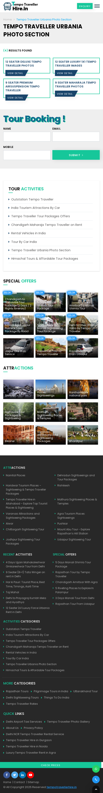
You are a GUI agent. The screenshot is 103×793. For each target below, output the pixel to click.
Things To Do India (55, 697)
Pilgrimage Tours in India (49, 691)
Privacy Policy (32, 728)
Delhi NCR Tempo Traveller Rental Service (33, 734)
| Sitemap (32, 782)
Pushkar (62, 523)
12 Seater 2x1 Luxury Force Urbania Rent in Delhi (28, 610)
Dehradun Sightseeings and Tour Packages (76, 477)
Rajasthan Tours (16, 691)
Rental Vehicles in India (28, 233)
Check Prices (50, 765)
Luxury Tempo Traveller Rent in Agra (29, 753)
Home (7, 19)
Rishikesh (63, 485)
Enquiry (85, 6)
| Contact (19, 782)
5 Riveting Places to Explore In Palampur (74, 590)
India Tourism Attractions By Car (35, 208)
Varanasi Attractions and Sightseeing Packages (23, 516)
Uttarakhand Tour (84, 691)
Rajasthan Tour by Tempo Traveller (72, 574)
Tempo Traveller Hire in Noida (25, 746)
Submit (76, 155)
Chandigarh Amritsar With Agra (76, 582)
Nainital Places (15, 475)
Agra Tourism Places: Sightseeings (71, 516)
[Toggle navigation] (97, 6)
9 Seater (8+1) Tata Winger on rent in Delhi (25, 574)
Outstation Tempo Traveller (32, 199)
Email (56, 128)
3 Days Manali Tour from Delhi (74, 598)
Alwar (9, 523)
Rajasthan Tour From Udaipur (75, 604)
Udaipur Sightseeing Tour (74, 539)
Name (7, 128)
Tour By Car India (24, 242)
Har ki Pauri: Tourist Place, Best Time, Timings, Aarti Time (25, 584)
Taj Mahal (12, 592)
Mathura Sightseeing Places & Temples (77, 501)
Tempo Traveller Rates (20, 704)
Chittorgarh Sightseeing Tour (25, 529)
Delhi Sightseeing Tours (21, 697)
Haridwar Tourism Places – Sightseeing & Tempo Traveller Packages (26, 489)
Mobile (8, 147)
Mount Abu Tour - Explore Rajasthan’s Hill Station (73, 531)
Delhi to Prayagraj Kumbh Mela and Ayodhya (26, 600)
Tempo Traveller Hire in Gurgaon (27, 740)
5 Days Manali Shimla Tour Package (73, 564)
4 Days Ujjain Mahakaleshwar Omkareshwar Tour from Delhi (25, 564)
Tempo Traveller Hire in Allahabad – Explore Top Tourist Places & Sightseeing (26, 503)
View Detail (15, 73)
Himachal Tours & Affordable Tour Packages (44, 258)
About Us (11, 728)
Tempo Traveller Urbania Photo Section (41, 250)
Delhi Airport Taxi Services (22, 722)
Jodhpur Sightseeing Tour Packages (23, 541)
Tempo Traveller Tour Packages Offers (40, 216)
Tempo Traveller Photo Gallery (67, 722)
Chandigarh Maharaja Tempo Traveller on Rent (46, 225)
